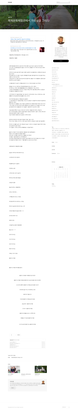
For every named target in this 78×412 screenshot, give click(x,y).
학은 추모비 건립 (12, 347)
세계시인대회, (56, 130)
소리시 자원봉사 (12, 342)
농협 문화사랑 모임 (55, 120)
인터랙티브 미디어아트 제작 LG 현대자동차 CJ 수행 (23, 48)
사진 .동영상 (55, 118)
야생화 (54, 98)
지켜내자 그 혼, (57, 128)
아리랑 (54, 92)
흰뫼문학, (53, 134)
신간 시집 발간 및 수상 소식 (58, 85)
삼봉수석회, (66, 132)
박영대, (63, 132)
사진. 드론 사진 (55, 102)
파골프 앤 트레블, (57, 134)
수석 (53, 96)
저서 (53, 82)
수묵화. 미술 (55, 76)
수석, (64, 130)
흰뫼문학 (54, 108)
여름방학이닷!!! (12, 344)
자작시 (54, 72)
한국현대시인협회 (55, 84)
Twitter (58, 153)
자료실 (54, 112)
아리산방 (10, 2)
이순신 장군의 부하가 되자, (65, 134)
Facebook (54, 153)
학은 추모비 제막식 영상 (14, 346)
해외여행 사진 (55, 110)
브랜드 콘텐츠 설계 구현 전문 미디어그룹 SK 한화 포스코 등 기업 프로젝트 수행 (23, 50)
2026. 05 (61, 167)
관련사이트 (64, 407)
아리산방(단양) (55, 78)
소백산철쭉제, (59, 132)
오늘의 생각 (55, 70)
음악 (53, 100)
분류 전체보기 (55, 68)
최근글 (53, 142)
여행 (53, 94)
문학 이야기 (55, 80)
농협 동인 (54, 87)
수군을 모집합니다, (55, 137)
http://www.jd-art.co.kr (14, 46)
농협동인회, (61, 130)
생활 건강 (54, 104)
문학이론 (54, 90)
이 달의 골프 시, (54, 132)
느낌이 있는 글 (55, 114)
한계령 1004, (67, 128)
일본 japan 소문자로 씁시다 (14, 343)
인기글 (56, 142)
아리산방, (53, 128)
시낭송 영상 (54, 74)
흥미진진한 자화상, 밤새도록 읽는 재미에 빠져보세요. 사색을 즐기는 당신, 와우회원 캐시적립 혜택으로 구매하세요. (27, 41)
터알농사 (54, 106)
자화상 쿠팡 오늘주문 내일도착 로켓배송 (20, 39)
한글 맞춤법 (54, 116)
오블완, (53, 130)
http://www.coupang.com (15, 37)
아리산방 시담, (62, 128)
